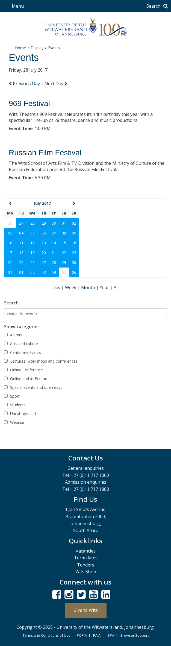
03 (10, 233)
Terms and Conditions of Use (46, 635)
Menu (17, 6)
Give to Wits (85, 610)
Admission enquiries (85, 482)
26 (32, 262)
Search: (12, 303)
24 (10, 262)
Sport (12, 396)
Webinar (14, 422)
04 (21, 233)
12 (32, 242)
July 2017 (42, 203)
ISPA (110, 635)
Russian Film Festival (45, 152)
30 (54, 223)
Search (158, 6)
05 (32, 233)
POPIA (82, 635)
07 (54, 233)
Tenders (85, 565)
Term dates (86, 558)
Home (20, 47)
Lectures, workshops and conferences (41, 361)
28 (32, 223)
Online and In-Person (25, 378)
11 (21, 242)
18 (21, 252)
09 (74, 233)
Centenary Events (22, 352)
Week (71, 287)
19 (32, 252)
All (116, 287)
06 (44, 233)
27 (21, 223)
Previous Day (25, 84)
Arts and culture (21, 343)
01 (64, 223)
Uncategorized (20, 413)
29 (44, 223)
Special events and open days (33, 387)
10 (10, 242)
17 (10, 252)
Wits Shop (85, 572)
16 (74, 242)
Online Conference (23, 369)
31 (10, 272)
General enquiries (85, 468)
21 (54, 252)
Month (88, 287)
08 (64, 233)
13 (44, 242)
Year (105, 287)
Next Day (56, 84)
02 (74, 223)
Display (37, 47)
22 (64, 252)
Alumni (13, 334)
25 (21, 262)
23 (74, 252)
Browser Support (134, 635)
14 (54, 242)
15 (64, 242)
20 (44, 252)
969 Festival (29, 103)
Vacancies (86, 551)
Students (15, 404)
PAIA (97, 635)
